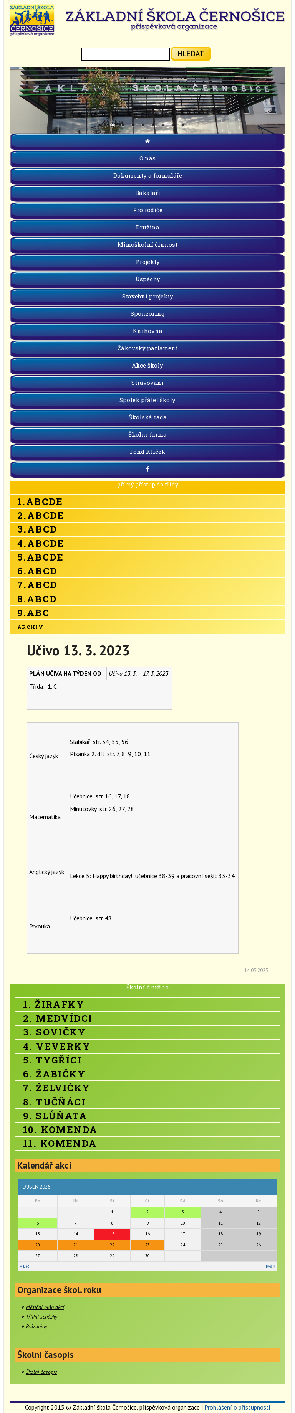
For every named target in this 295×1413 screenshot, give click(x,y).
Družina (147, 227)
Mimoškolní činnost (147, 244)
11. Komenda (60, 1143)
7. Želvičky (56, 1088)
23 (147, 1245)
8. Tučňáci (54, 1102)
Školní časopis (41, 1371)
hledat (190, 53)
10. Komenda (60, 1129)
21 (75, 1245)
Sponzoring (148, 313)
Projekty (148, 261)
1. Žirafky (54, 1004)
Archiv (30, 626)
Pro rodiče (147, 210)
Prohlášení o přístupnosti (237, 1407)
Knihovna (147, 331)
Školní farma (147, 434)
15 (112, 1234)
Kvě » (270, 1266)
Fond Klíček (147, 451)
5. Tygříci (52, 1060)
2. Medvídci (58, 1018)
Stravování (147, 382)
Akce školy (147, 365)
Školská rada (148, 417)
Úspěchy (147, 279)
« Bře (25, 1266)
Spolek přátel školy (147, 400)
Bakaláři (147, 192)
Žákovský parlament (148, 348)
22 (112, 1245)
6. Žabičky (54, 1074)
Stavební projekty (147, 296)
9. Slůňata (55, 1116)
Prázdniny (36, 1326)
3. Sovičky (54, 1032)
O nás (147, 158)
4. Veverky (57, 1046)
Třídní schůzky (41, 1316)
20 (37, 1245)
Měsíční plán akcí (45, 1307)
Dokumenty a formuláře (147, 175)
